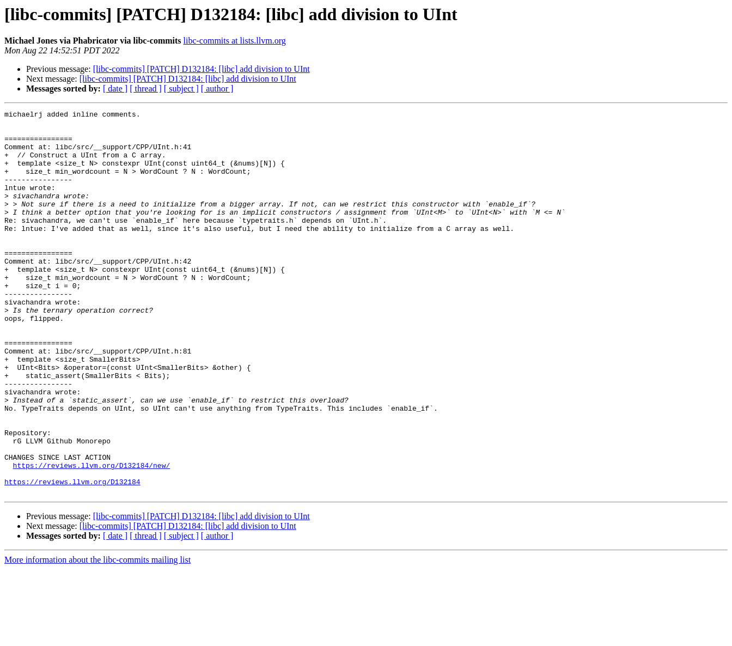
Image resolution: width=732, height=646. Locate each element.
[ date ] (115, 88)
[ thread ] (146, 88)
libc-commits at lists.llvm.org (235, 40)
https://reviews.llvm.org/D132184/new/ (91, 537)
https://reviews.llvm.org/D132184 (72, 557)
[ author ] (217, 88)
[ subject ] (181, 88)
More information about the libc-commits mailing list (97, 636)
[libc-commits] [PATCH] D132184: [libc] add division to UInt (201, 69)
